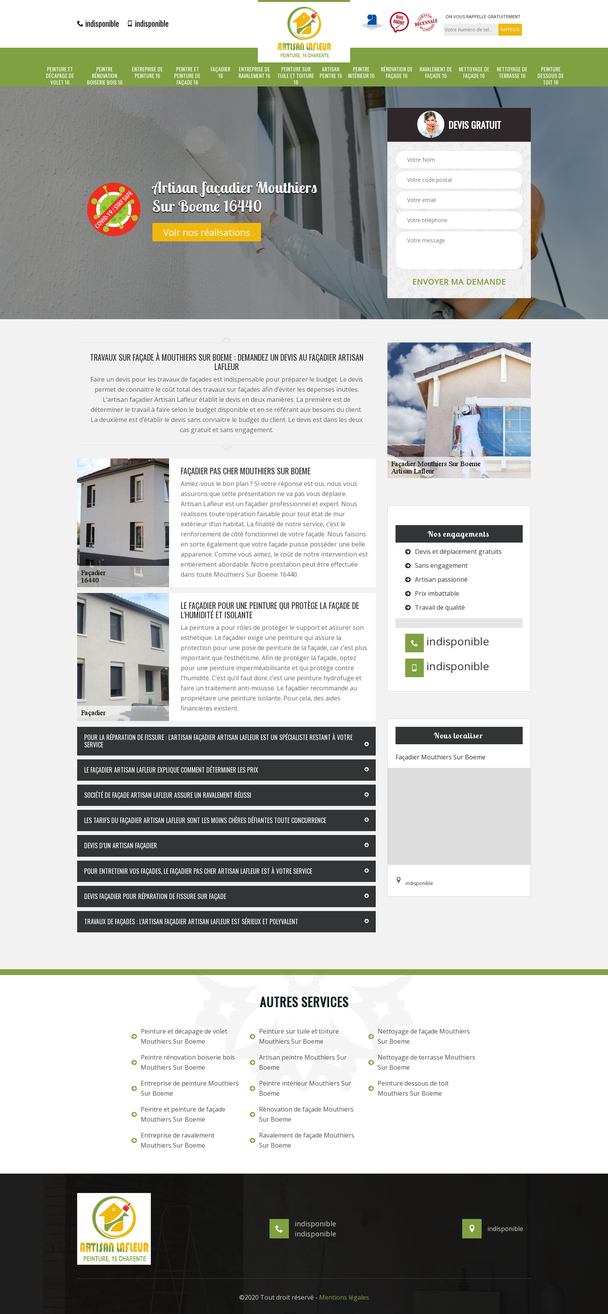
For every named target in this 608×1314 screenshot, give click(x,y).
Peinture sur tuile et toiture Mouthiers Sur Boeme (294, 1036)
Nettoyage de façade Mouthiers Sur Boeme (419, 1036)
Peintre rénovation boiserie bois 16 (105, 75)
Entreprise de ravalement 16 (254, 72)
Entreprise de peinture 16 (147, 72)
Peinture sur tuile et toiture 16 (295, 75)
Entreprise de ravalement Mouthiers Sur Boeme (172, 1140)
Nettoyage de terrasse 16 (512, 72)
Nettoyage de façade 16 (474, 72)
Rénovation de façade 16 (397, 72)
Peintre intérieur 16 (361, 72)
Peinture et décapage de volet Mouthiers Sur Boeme (179, 1036)
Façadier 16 (220, 72)
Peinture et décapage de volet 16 (60, 75)
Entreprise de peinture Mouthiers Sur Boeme (185, 1088)
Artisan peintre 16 (331, 72)
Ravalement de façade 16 (436, 72)
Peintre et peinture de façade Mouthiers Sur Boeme (178, 1114)
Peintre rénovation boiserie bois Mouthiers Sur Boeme (183, 1062)
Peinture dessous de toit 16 (550, 75)
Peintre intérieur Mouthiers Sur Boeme (300, 1088)
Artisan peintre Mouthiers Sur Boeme (298, 1062)
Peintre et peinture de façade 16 (187, 75)
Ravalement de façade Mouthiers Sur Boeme (302, 1140)
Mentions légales (344, 1297)
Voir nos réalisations (206, 231)
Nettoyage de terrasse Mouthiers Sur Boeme (421, 1062)
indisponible (98, 23)
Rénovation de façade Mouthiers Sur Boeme (302, 1114)
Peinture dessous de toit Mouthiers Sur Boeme (408, 1088)
